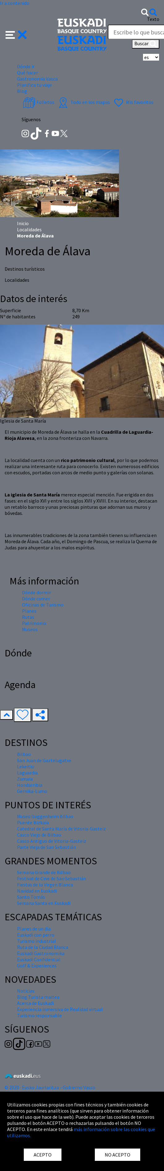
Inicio (23, 223)
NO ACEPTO (117, 1155)
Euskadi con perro (35, 935)
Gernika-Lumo (32, 791)
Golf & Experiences (37, 965)
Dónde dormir (36, 592)
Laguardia (27, 773)
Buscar (145, 44)
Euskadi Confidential (39, 959)
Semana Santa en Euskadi (43, 903)
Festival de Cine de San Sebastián (51, 878)
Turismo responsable (39, 1015)
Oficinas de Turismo (43, 605)
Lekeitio (25, 766)
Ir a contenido (14, 3)
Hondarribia (29, 785)
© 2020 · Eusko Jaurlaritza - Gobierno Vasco (50, 1087)
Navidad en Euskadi (37, 891)
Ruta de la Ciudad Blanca (42, 947)
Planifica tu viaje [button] (34, 85)
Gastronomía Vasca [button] (37, 79)
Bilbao (24, 754)
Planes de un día (34, 929)
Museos (30, 629)
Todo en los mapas (83, 102)
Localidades (29, 229)
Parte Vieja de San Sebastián (46, 847)
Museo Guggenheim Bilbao (45, 816)
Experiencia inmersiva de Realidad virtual (60, 1009)
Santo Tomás (31, 897)
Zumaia (25, 779)
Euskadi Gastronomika (41, 953)
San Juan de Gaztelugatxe (44, 760)
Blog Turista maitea (38, 997)
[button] (16, 34)
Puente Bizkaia (33, 822)
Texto (153, 19)
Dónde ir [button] (26, 66)
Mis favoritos (132, 102)
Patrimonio (34, 623)
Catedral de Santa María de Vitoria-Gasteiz (61, 829)
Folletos (38, 102)
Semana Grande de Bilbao (44, 872)
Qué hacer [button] (27, 73)
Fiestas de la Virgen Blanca (45, 885)
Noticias (26, 991)
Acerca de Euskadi (35, 1003)
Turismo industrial (36, 941)
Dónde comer (36, 598)
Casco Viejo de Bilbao (39, 835)
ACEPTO (43, 1155)
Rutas (28, 617)
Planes (29, 611)
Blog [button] (22, 91)
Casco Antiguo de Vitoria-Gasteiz (51, 841)
